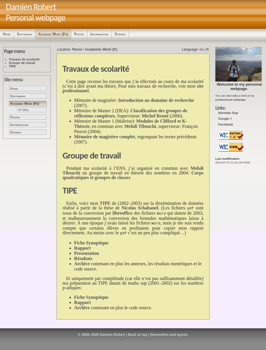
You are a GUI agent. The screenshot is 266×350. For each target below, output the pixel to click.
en (201, 49)
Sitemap (120, 34)
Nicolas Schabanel (140, 207)
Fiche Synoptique (91, 240)
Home (7, 34)
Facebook (225, 124)
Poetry (79, 34)
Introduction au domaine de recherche (156, 100)
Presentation (86, 250)
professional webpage (230, 99)
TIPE (12, 66)
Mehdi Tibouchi (140, 126)
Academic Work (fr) (53, 34)
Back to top (137, 332)
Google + (225, 118)
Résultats (83, 256)
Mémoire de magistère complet (104, 136)
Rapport (82, 245)
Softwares (24, 34)
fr (207, 49)
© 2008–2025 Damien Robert (101, 332)
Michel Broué (155, 115)
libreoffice (123, 212)
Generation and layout (168, 332)
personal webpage (246, 86)
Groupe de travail (22, 63)
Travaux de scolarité (24, 59)
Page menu (14, 51)
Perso (77, 49)
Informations (99, 34)
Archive (82, 261)
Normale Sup (228, 113)
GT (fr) (23, 109)
